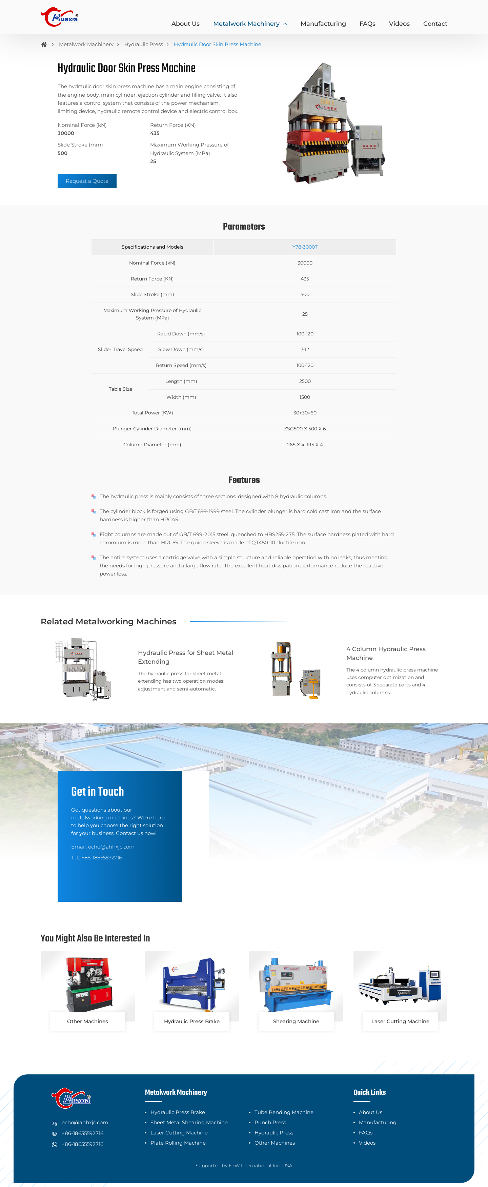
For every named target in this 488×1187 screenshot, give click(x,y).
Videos (399, 23)
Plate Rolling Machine (178, 1133)
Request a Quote (87, 181)
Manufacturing (323, 23)
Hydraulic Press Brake (177, 1103)
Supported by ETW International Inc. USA (244, 1156)
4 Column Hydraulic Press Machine (382, 653)
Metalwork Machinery (86, 44)
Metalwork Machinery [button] (246, 23)
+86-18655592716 (101, 848)
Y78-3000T (305, 247)
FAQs (367, 23)
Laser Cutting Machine (179, 1123)
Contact (435, 23)
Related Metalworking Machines (108, 621)
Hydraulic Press (143, 44)
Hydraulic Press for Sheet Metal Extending (168, 652)
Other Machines (275, 1133)
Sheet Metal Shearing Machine (189, 1113)
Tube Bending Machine (284, 1103)
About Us (185, 23)
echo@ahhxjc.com (111, 837)
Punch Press (270, 1113)
